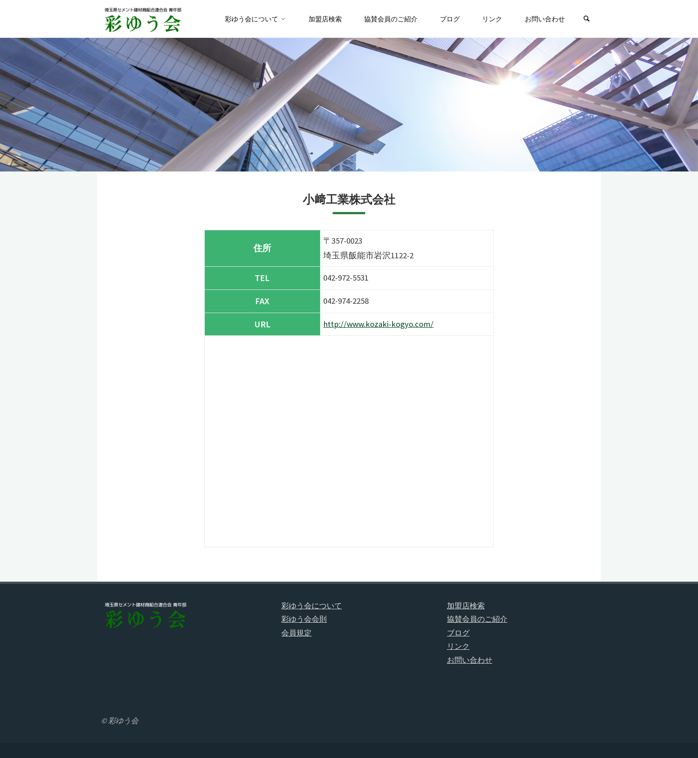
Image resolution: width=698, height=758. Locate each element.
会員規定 (296, 633)
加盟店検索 (466, 606)
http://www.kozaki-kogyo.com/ (378, 324)
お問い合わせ (469, 660)
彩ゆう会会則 (304, 619)
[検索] (586, 19)
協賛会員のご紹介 (477, 619)
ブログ (458, 633)
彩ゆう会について (311, 606)
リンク (458, 646)
